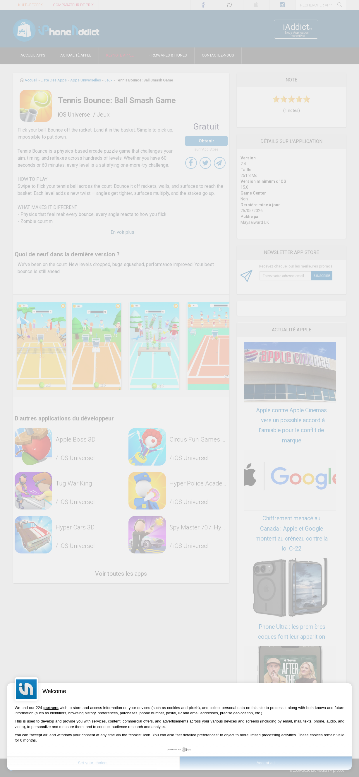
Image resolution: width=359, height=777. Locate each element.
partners (51, 708)
